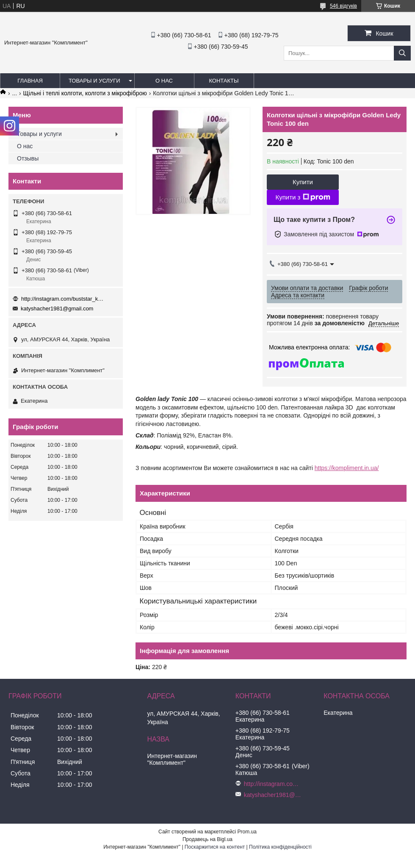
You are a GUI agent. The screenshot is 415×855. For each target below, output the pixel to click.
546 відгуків (343, 6)
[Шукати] (402, 53)
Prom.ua (247, 832)
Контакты (223, 80)
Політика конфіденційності (280, 847)
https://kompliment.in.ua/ (347, 468)
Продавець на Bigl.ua (207, 839)
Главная (30, 80)
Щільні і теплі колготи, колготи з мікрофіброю (85, 93)
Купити (303, 181)
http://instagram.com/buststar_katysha (63, 299)
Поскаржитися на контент (215, 847)
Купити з (302, 197)
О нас (164, 80)
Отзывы (28, 158)
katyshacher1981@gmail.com (57, 308)
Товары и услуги (94, 80)
